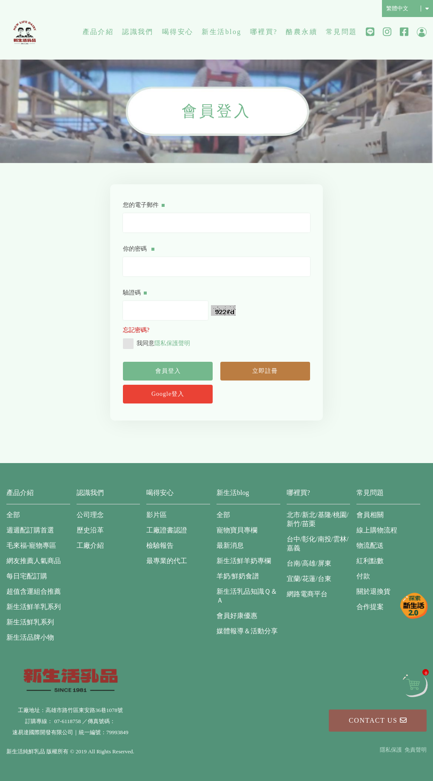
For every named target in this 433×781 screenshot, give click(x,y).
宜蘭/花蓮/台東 (309, 578)
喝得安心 (178, 31)
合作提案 (370, 606)
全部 (13, 514)
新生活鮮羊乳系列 (33, 606)
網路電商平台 (307, 594)
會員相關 (370, 514)
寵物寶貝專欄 (236, 530)
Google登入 (167, 394)
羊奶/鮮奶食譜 (237, 576)
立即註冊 (265, 371)
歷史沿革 (90, 530)
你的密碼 (138, 249)
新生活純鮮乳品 (24, 32)
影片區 (156, 514)
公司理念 (90, 514)
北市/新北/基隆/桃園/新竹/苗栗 (318, 519)
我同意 (156, 343)
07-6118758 (67, 721)
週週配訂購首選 (30, 530)
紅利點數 (370, 560)
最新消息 (230, 545)
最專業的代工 (166, 560)
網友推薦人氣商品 (33, 560)
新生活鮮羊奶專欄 (243, 560)
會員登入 (168, 371)
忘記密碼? (136, 330)
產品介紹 (98, 31)
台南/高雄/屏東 (309, 563)
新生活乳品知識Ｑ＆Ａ (246, 596)
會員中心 (422, 32)
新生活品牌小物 (30, 637)
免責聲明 (416, 750)
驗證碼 (135, 292)
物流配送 (370, 545)
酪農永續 (301, 31)
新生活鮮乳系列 (30, 622)
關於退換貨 (373, 591)
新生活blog (221, 31)
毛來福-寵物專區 (31, 545)
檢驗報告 (160, 545)
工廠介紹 (90, 545)
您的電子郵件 (144, 205)
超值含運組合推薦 (33, 591)
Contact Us (378, 720)
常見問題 (341, 31)
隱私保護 (391, 750)
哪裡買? (264, 31)
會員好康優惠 (236, 615)
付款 (363, 576)
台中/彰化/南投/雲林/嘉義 (318, 543)
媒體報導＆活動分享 (247, 631)
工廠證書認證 (166, 530)
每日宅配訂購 (26, 576)
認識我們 (138, 31)
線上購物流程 (376, 530)
